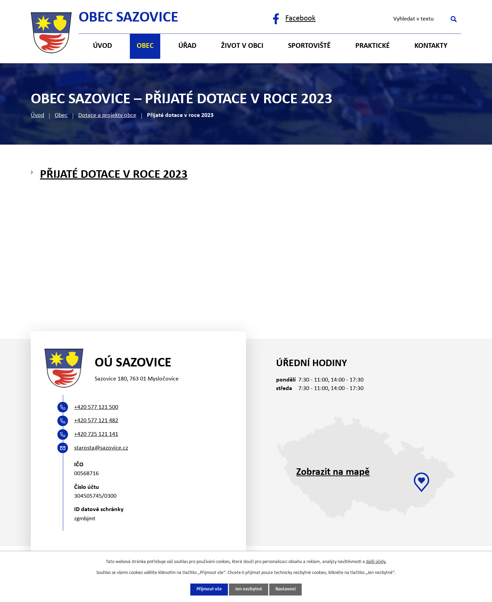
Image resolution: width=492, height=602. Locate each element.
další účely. (376, 561)
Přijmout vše (209, 589)
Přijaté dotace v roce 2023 (114, 175)
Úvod (37, 115)
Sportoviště (309, 46)
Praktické (372, 46)
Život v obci (242, 46)
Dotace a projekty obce (107, 115)
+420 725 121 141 (96, 434)
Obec (61, 115)
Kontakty (430, 46)
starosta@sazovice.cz (101, 448)
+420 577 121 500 (96, 407)
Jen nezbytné (248, 589)
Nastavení (285, 589)
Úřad (187, 46)
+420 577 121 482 (96, 420)
